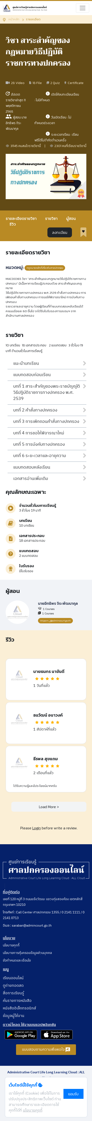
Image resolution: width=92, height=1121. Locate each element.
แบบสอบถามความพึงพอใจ (46, 1049)
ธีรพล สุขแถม (45, 759)
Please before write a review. (49, 828)
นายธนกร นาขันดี (48, 671)
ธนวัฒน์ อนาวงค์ (48, 715)
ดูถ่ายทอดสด (13, 985)
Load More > (49, 807)
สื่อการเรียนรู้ (13, 993)
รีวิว (12, 224)
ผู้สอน (71, 219)
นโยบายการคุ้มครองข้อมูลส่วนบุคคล (27, 953)
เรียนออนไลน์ (13, 978)
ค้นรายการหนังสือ (17, 1001)
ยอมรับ (73, 1094)
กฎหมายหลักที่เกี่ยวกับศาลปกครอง (45, 268)
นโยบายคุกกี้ (11, 945)
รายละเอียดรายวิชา (21, 219)
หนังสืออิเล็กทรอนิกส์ (19, 1008)
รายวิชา (51, 219)
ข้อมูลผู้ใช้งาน (13, 1016)
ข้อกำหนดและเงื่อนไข (17, 960)
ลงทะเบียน (59, 232)
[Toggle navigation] (82, 8)
